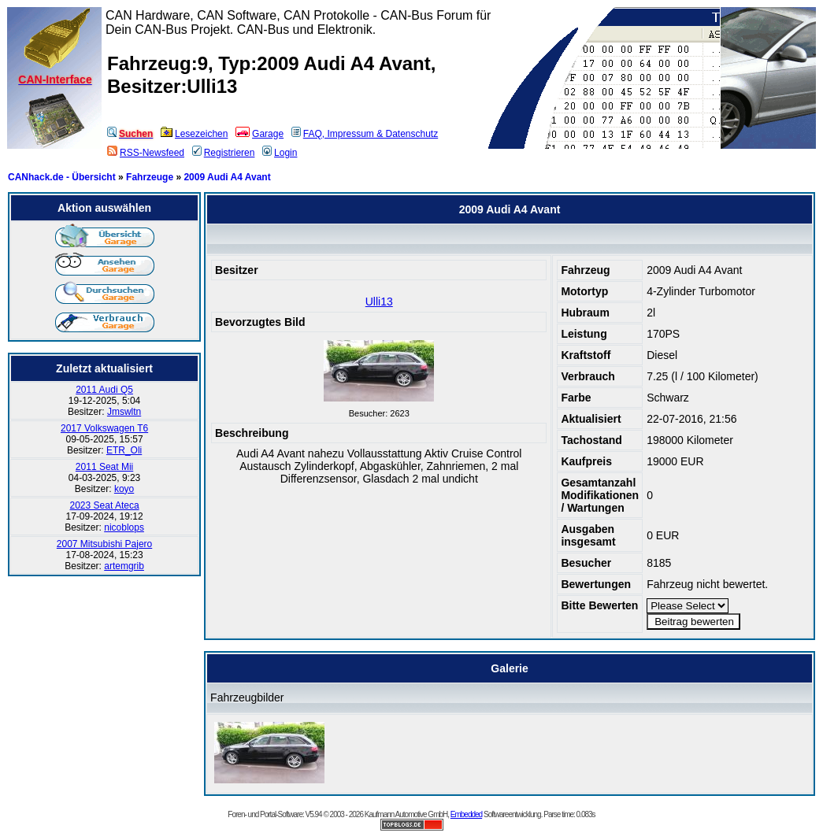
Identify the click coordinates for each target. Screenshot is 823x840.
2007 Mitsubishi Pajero (104, 544)
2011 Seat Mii (104, 466)
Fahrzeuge (149, 177)
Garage (259, 133)
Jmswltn (124, 411)
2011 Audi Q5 (104, 389)
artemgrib (124, 566)
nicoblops (124, 527)
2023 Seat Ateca (104, 505)
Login (279, 152)
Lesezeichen (194, 133)
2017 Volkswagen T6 (104, 428)
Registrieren (223, 152)
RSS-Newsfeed (145, 152)
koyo (124, 488)
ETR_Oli (124, 450)
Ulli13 (379, 301)
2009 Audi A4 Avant (227, 177)
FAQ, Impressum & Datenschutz (364, 133)
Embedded (466, 814)
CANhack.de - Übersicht (62, 177)
